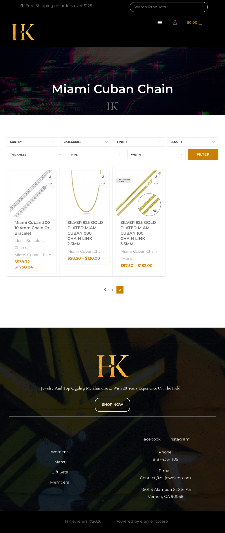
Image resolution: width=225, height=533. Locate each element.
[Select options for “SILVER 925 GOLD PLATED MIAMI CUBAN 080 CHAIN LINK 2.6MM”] (103, 176)
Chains (21, 247)
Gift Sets (59, 471)
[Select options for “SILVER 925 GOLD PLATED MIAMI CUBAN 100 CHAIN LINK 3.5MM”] (156, 176)
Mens (19, 239)
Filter (203, 154)
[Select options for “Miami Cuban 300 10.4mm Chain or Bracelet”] (50, 176)
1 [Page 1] (112, 289)
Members (59, 481)
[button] (160, 22)
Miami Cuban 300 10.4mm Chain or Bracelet (32, 227)
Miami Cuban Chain (33, 254)
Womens (60, 451)
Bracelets (35, 239)
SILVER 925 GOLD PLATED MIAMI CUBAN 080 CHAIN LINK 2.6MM (85, 232)
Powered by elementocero (141, 520)
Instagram (179, 438)
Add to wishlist (50, 184)
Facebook (151, 438)
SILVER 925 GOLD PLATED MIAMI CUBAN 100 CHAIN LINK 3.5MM (138, 232)
